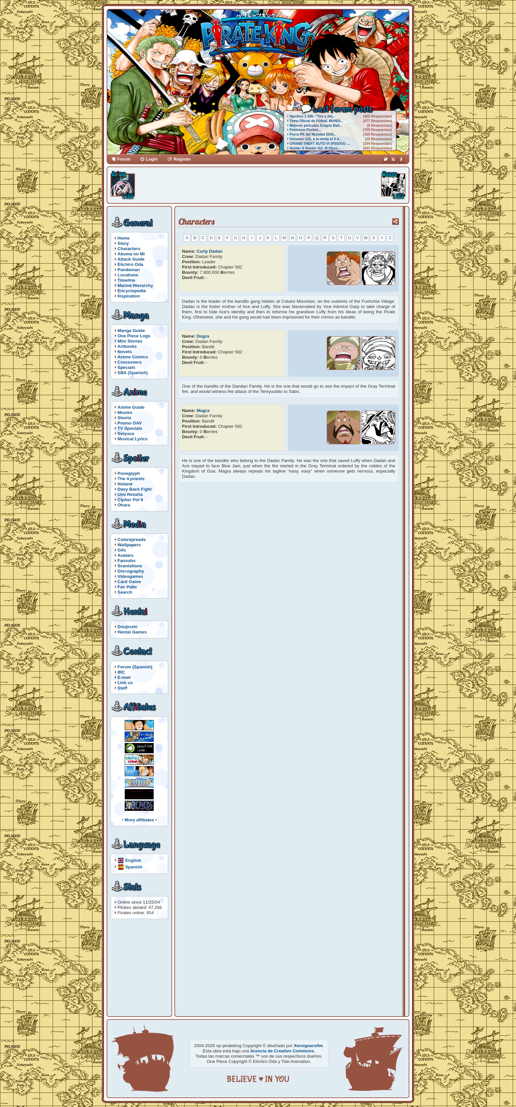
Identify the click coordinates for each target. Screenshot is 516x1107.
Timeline (126, 280)
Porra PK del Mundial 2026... (313, 134)
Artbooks (127, 346)
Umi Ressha (129, 494)
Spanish (133, 866)
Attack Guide (130, 259)
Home (123, 238)
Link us (125, 682)
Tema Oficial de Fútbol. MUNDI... (316, 121)
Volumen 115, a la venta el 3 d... (316, 139)
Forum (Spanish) (134, 666)
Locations (127, 274)
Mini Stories (129, 341)
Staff (122, 687)
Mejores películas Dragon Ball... (316, 125)
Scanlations (129, 565)
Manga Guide (131, 330)
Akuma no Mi (131, 253)
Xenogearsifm (308, 1045)
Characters (129, 248)
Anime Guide (130, 407)
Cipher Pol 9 (130, 499)
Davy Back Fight (134, 489)
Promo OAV (129, 423)
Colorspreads (131, 539)
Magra (202, 410)
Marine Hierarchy (135, 285)
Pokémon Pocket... (305, 130)
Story (123, 243)
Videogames (130, 576)
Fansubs (126, 560)
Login (151, 159)
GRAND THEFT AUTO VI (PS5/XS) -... (320, 143)
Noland (124, 483)
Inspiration (128, 296)
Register (182, 159)
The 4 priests (130, 478)
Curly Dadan (209, 251)
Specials (126, 367)
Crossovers (129, 362)
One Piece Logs (133, 335)
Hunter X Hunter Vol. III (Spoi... (315, 148)
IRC (121, 672)
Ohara (123, 504)
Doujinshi (127, 626)
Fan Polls (127, 586)
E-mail (124, 677)
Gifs (121, 550)
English (133, 860)
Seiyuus (125, 433)
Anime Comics (132, 356)
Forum (123, 159)
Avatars (125, 555)
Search (124, 592)
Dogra (202, 336)
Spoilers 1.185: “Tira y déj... (312, 116)
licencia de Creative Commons (282, 1050)
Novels (124, 351)
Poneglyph (128, 473)
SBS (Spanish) (132, 372)
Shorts (124, 417)
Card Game (129, 581)
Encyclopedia (131, 290)
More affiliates (139, 819)
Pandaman (128, 269)
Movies (124, 412)
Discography (130, 571)
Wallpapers (129, 544)
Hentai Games (132, 632)
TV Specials (129, 428)
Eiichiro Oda (130, 264)
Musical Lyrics (132, 438)
